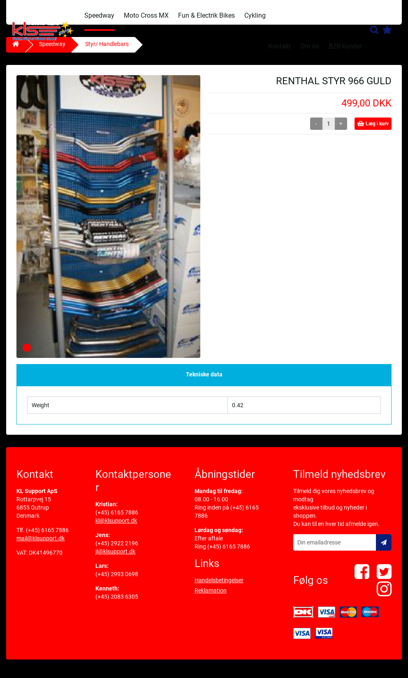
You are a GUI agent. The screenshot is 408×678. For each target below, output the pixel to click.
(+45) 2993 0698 (116, 580)
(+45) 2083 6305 (116, 603)
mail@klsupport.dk (40, 544)
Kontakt (279, 46)
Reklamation (211, 596)
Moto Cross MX (146, 15)
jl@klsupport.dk (115, 557)
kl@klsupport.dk (116, 526)
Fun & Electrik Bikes (206, 15)
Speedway (99, 15)
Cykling (255, 15)
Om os (309, 46)
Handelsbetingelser (219, 586)
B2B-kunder (345, 46)
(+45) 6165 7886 (47, 536)
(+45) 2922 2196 (116, 549)
